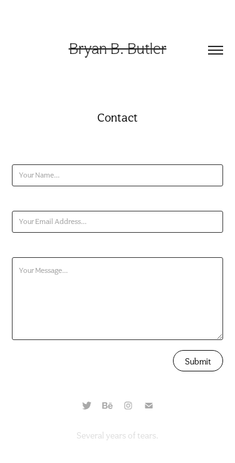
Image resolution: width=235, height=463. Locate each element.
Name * (24, 155)
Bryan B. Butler (118, 49)
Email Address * (37, 201)
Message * (28, 247)
